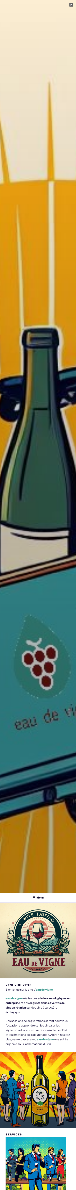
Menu (38, 897)
